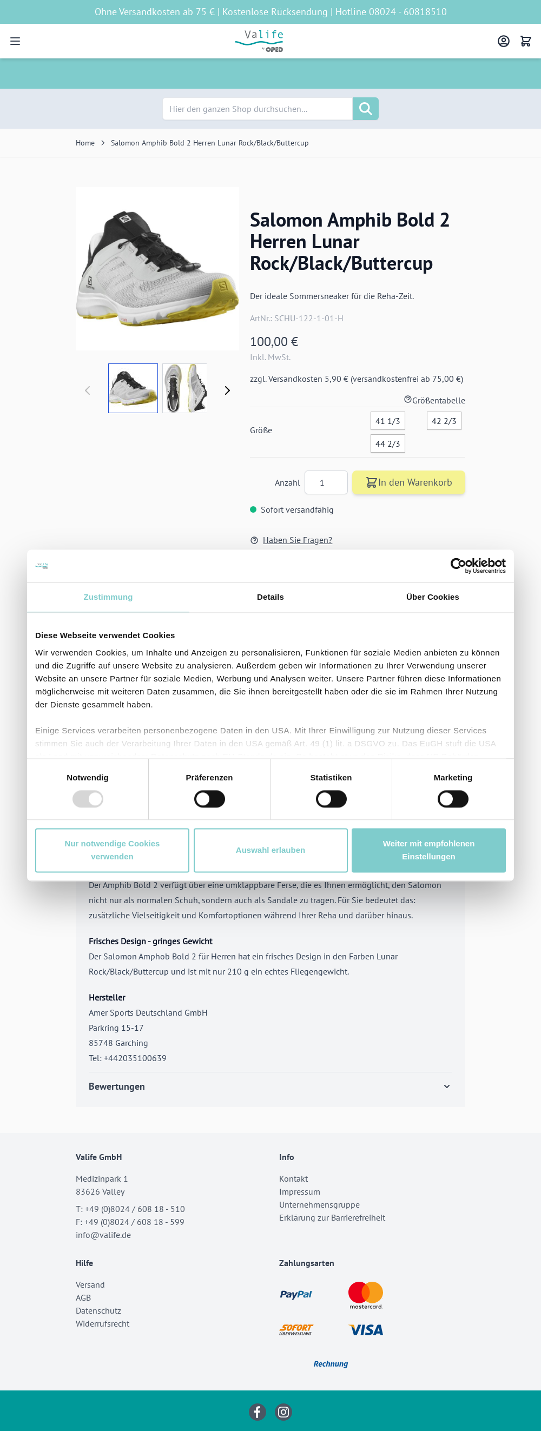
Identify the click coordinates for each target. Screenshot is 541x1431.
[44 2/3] (388, 441)
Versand (90, 1284)
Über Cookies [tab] (432, 596)
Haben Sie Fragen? (291, 539)
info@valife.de (103, 1234)
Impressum (299, 1191)
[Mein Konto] (504, 41)
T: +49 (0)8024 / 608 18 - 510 (130, 1208)
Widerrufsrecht (102, 1323)
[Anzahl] (326, 482)
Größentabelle (434, 400)
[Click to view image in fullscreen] (157, 268)
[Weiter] (227, 390)
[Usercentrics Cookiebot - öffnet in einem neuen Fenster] (458, 566)
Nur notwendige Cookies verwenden (112, 850)
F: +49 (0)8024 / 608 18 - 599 (130, 1221)
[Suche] (366, 108)
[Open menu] (15, 41)
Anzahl (288, 482)
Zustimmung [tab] (108, 596)
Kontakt (293, 1178)
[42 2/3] (444, 418)
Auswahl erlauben (270, 850)
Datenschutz (98, 1310)
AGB (83, 1297)
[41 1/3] (388, 418)
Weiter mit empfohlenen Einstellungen (429, 850)
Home (85, 143)
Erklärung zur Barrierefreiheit (332, 1217)
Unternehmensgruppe (319, 1204)
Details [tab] (270, 596)
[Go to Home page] (259, 41)
